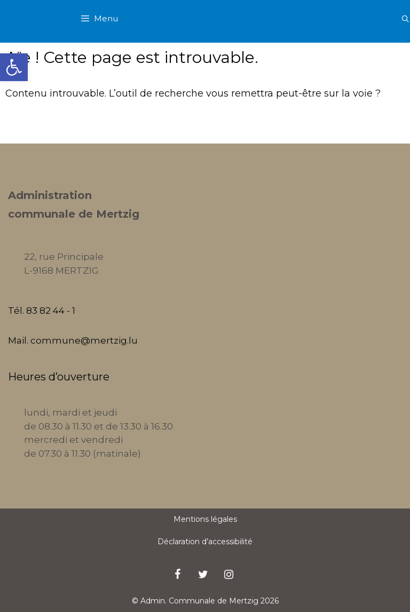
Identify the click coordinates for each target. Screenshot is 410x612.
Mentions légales (205, 519)
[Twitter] (203, 574)
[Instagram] (228, 574)
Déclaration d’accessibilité (205, 541)
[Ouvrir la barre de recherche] (405, 19)
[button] (14, 67)
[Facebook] (177, 574)
